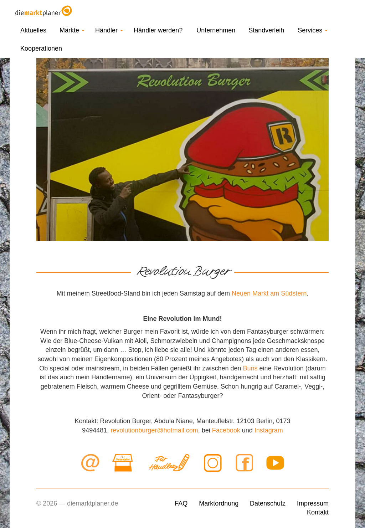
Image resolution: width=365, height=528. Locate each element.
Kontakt (318, 512)
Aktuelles (33, 30)
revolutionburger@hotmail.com (154, 430)
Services (313, 30)
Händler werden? (158, 30)
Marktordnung (218, 503)
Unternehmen (215, 30)
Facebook (226, 430)
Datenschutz (268, 503)
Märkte (72, 30)
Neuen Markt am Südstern (269, 293)
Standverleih (266, 30)
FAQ (181, 503)
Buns (250, 368)
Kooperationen (41, 48)
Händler (109, 30)
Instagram (269, 430)
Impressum (313, 503)
